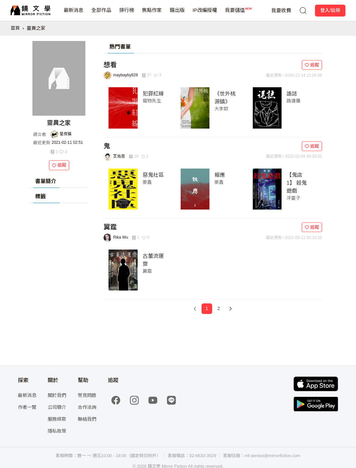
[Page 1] (206, 308)
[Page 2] (218, 308)
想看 (110, 64)
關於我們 (57, 395)
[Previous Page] (195, 308)
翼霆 (110, 227)
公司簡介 (57, 407)
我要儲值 (235, 14)
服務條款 (57, 419)
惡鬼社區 (153, 175)
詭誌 (292, 94)
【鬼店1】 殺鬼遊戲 (297, 183)
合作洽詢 (87, 407)
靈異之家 (36, 28)
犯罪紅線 (153, 94)
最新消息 (73, 14)
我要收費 (281, 10)
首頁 (15, 28)
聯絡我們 (87, 419)
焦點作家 (152, 14)
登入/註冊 (330, 10)
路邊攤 (293, 100)
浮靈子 (293, 198)
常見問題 (87, 395)
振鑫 (147, 182)
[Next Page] (230, 308)
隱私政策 (57, 431)
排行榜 (126, 14)
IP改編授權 (205, 14)
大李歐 (221, 108)
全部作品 (101, 14)
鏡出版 (177, 14)
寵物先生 (152, 100)
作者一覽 (27, 407)
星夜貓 (65, 134)
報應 (219, 175)
